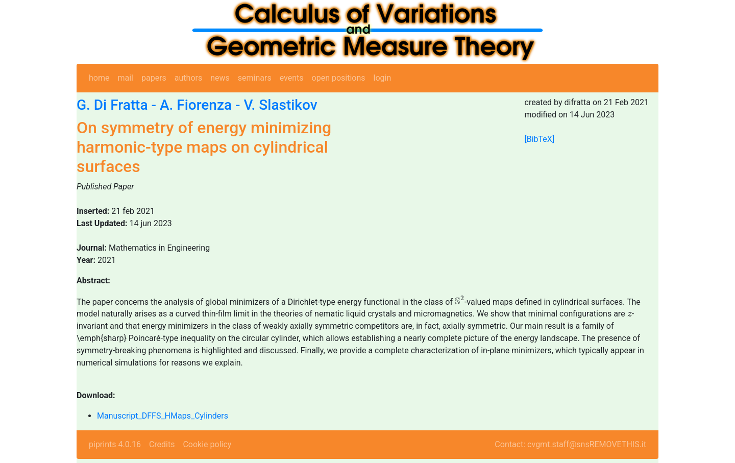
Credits (162, 444)
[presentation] (459, 300)
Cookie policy (207, 444)
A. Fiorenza (196, 104)
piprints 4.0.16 (115, 444)
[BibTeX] (540, 139)
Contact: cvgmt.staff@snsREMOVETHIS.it (570, 444)
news (220, 78)
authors (188, 78)
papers (153, 78)
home (99, 78)
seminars (255, 78)
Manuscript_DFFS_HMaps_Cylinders (162, 416)
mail (125, 78)
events (292, 78)
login (382, 78)
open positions (338, 78)
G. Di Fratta (112, 104)
